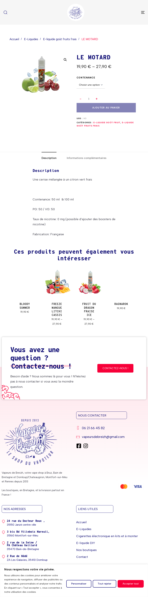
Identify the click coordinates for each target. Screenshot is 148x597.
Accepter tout (131, 583)
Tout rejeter (104, 583)
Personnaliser (78, 583)
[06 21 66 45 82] (110, 428)
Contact (82, 557)
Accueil (14, 39)
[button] (97, 99)
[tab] (49, 158)
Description (49, 158)
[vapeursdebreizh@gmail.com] (110, 437)
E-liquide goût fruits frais (60, 39)
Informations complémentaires (86, 158)
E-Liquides (31, 39)
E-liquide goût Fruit (106, 122)
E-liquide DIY (85, 543)
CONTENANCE (86, 77)
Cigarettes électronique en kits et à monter (107, 536)
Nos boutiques (86, 550)
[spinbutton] (89, 99)
